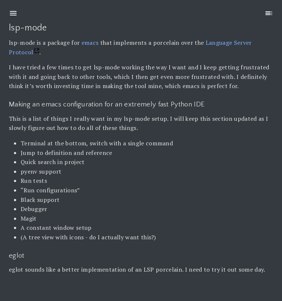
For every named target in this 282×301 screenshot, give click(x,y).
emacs (90, 43)
